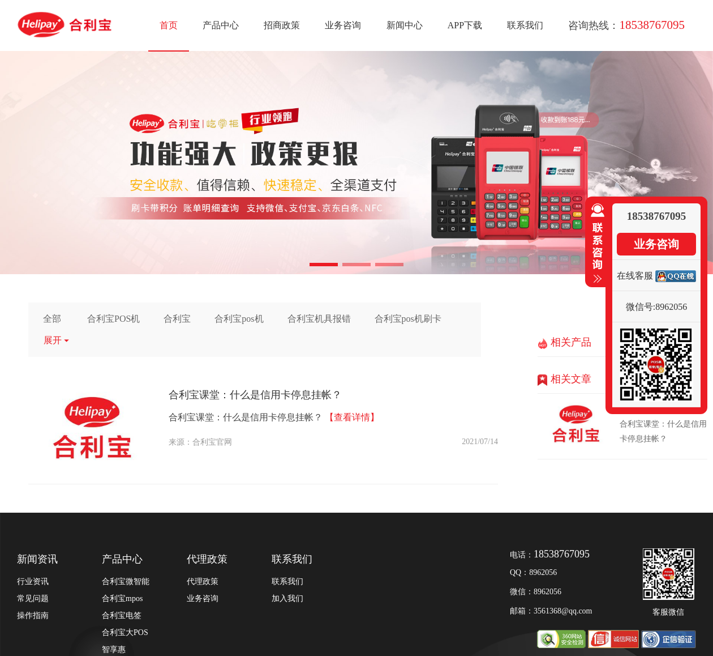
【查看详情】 (352, 417)
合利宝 (177, 318)
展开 (57, 340)
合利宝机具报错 (319, 318)
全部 (52, 318)
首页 (169, 25)
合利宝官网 (212, 442)
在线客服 (635, 275)
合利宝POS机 (113, 318)
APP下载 (465, 25)
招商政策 (282, 25)
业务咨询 (343, 25)
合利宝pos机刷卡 (408, 318)
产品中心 (221, 25)
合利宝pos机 (238, 318)
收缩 (595, 243)
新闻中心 (404, 25)
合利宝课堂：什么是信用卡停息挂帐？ (255, 395)
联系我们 (525, 25)
